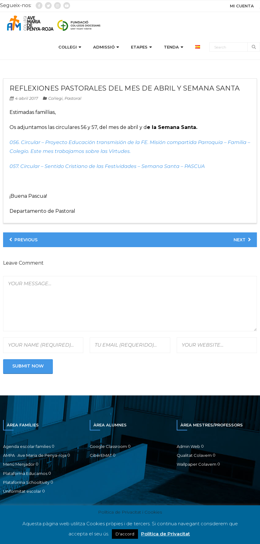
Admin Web (188, 447)
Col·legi (55, 99)
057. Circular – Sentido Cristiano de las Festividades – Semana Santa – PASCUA (107, 167)
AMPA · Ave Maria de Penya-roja (34, 456)
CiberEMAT (101, 456)
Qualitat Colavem (194, 456)
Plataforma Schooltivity (26, 483)
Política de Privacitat (165, 534)
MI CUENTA (242, 5)
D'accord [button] (125, 533)
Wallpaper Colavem (196, 465)
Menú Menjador (19, 465)
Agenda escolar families (27, 447)
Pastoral (73, 99)
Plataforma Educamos (25, 474)
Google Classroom (108, 447)
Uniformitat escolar (22, 492)
